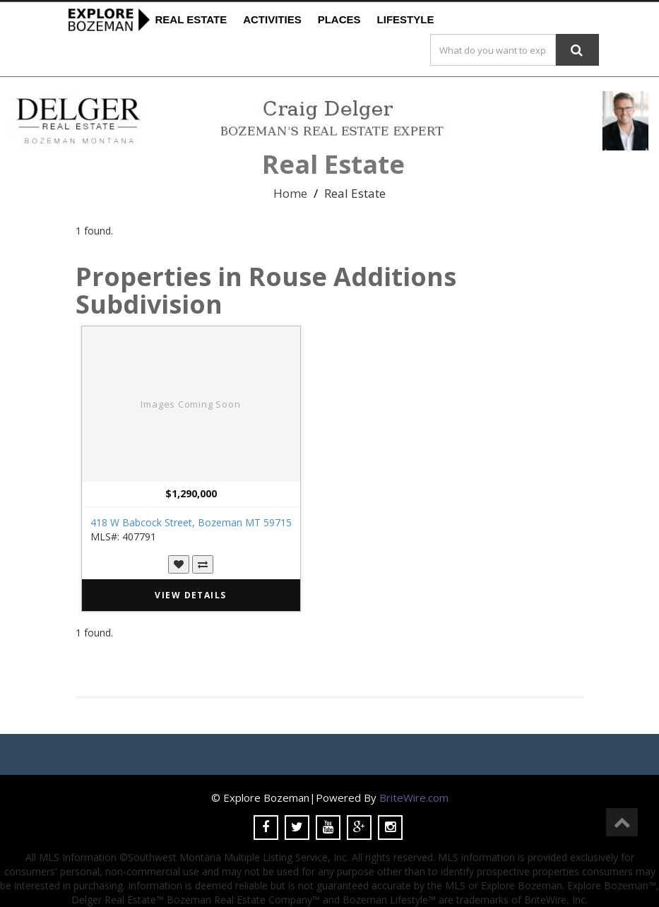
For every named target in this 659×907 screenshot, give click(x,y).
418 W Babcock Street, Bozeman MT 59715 (191, 522)
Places (339, 19)
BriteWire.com (414, 797)
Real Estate (191, 19)
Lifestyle (405, 19)
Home (290, 193)
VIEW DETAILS (190, 595)
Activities (272, 19)
